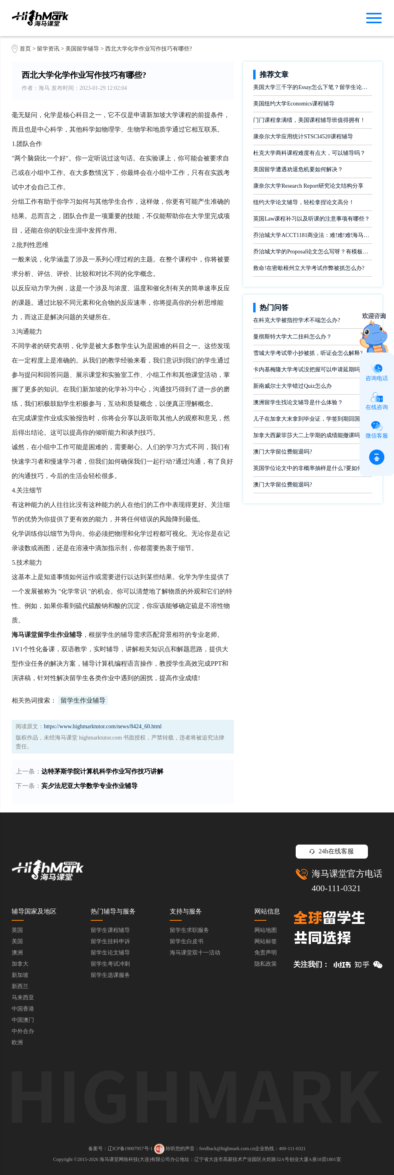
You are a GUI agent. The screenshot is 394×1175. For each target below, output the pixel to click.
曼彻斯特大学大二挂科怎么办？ (292, 337)
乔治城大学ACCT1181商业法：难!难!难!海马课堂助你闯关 (312, 235)
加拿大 (20, 964)
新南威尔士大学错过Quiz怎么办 (292, 386)
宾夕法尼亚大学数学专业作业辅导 (89, 785)
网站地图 (265, 930)
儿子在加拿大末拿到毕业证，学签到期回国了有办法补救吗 (312, 419)
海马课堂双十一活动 (195, 953)
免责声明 (265, 953)
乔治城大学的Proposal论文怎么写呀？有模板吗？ (312, 252)
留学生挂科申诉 (110, 941)
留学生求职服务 (189, 930)
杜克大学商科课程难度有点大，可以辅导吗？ (309, 153)
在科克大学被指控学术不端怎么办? (296, 320)
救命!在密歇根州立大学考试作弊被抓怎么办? (308, 268)
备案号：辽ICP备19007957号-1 (120, 1148)
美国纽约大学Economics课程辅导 (293, 104)
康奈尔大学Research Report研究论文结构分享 (308, 186)
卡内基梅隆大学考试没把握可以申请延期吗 (306, 370)
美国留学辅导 (82, 49)
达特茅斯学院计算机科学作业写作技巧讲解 (102, 771)
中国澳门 (23, 1020)
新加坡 (20, 975)
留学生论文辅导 (110, 953)
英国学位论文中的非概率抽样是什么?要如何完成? (312, 468)
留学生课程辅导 (110, 930)
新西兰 (20, 986)
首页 (25, 49)
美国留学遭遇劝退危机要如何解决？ (298, 169)
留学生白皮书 (186, 941)
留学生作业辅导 (83, 700)
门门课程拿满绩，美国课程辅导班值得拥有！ (309, 120)
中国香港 (23, 1009)
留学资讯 (48, 49)
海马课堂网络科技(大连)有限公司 (135, 1159)
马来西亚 (23, 998)
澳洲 (17, 953)
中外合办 (23, 1031)
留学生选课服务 (110, 975)
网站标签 (265, 941)
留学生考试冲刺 (110, 964)
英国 (17, 930)
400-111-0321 (336, 888)
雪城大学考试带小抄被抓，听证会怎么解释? (307, 353)
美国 (17, 941)
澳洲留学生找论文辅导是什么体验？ (298, 402)
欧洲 (17, 1042)
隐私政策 (265, 964)
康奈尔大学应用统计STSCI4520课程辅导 (303, 137)
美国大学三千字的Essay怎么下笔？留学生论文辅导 (312, 87)
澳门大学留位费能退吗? (282, 452)
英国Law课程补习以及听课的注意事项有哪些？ (311, 219)
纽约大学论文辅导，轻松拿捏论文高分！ (303, 202)
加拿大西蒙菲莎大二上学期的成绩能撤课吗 (306, 435)
